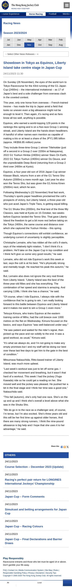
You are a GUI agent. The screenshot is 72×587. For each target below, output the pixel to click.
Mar (50, 40)
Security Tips (51, 573)
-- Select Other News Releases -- (21, 54)
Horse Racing (36, 14)
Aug (61, 45)
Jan (8, 45)
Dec (19, 45)
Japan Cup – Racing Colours (24, 526)
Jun (19, 40)
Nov (29, 45)
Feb (61, 40)
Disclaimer (40, 573)
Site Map (48, 570)
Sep (50, 45)
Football (52, 14)
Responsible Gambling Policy (15, 573)
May (29, 40)
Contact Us (12, 570)
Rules (56, 570)
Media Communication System (31, 570)
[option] (36, 14)
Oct (40, 45)
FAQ (5, 570)
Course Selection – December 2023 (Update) (34, 466)
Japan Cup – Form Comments (25, 496)
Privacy (31, 573)
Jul (8, 40)
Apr (40, 40)
